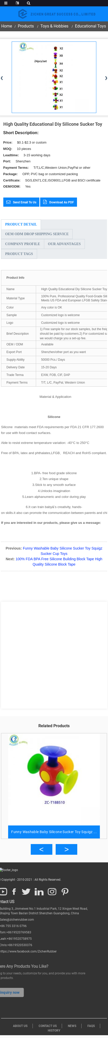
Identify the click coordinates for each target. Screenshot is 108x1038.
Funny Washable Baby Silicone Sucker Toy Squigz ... (54, 832)
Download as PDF (61, 202)
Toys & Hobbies (54, 26)
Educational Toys (90, 26)
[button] (41, 849)
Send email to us (24, 202)
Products (26, 26)
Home (6, 26)
